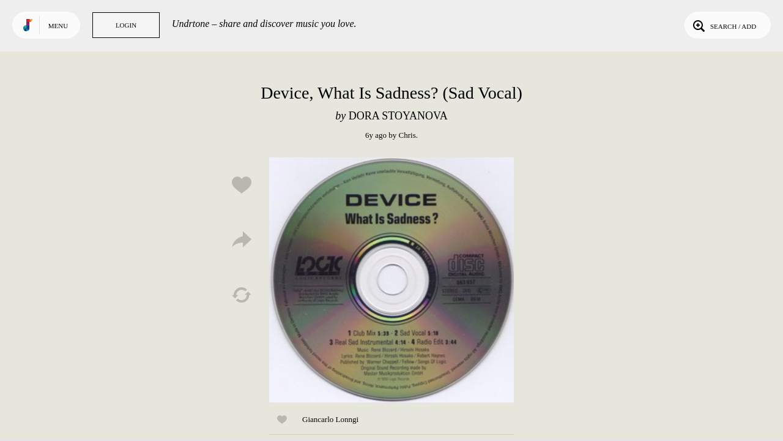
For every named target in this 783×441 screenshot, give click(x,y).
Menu (58, 25)
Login (126, 25)
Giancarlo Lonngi (330, 419)
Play (391, 279)
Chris (407, 135)
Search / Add (723, 25)
